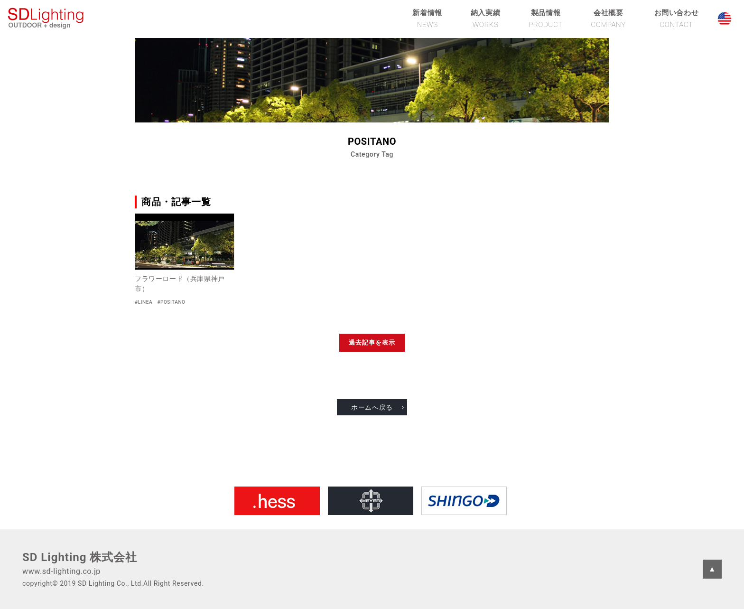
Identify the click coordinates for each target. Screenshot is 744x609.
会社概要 (608, 18)
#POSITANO (171, 302)
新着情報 (427, 18)
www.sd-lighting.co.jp (61, 571)
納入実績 (485, 18)
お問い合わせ (676, 18)
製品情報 (545, 18)
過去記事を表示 (372, 342)
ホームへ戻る (372, 407)
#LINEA (143, 302)
